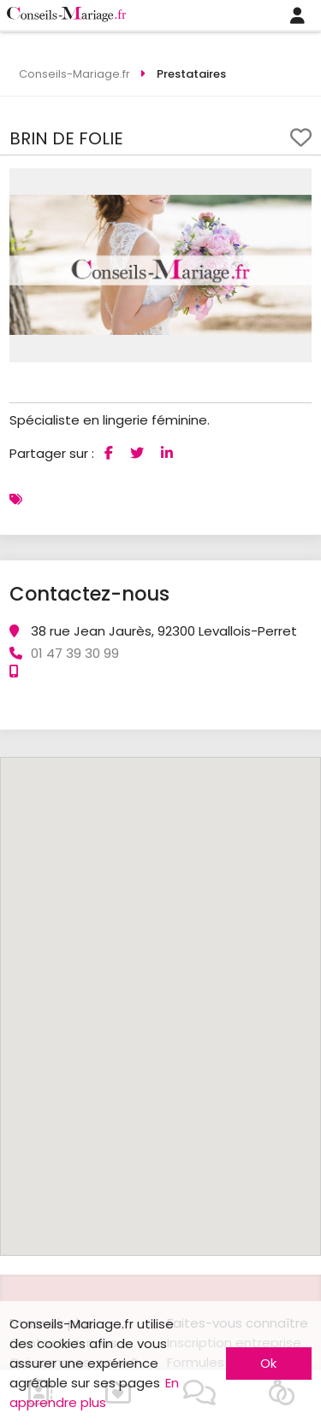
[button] (296, 183)
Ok (268, 1363)
